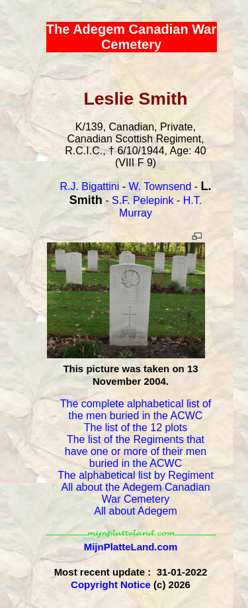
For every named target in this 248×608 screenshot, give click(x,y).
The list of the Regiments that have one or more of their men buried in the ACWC (135, 451)
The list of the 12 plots (136, 427)
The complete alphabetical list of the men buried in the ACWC (136, 409)
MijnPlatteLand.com (131, 546)
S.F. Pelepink (142, 200)
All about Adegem (135, 511)
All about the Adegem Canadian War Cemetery (135, 493)
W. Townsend (159, 186)
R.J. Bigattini (89, 186)
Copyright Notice (111, 584)
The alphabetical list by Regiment (136, 475)
